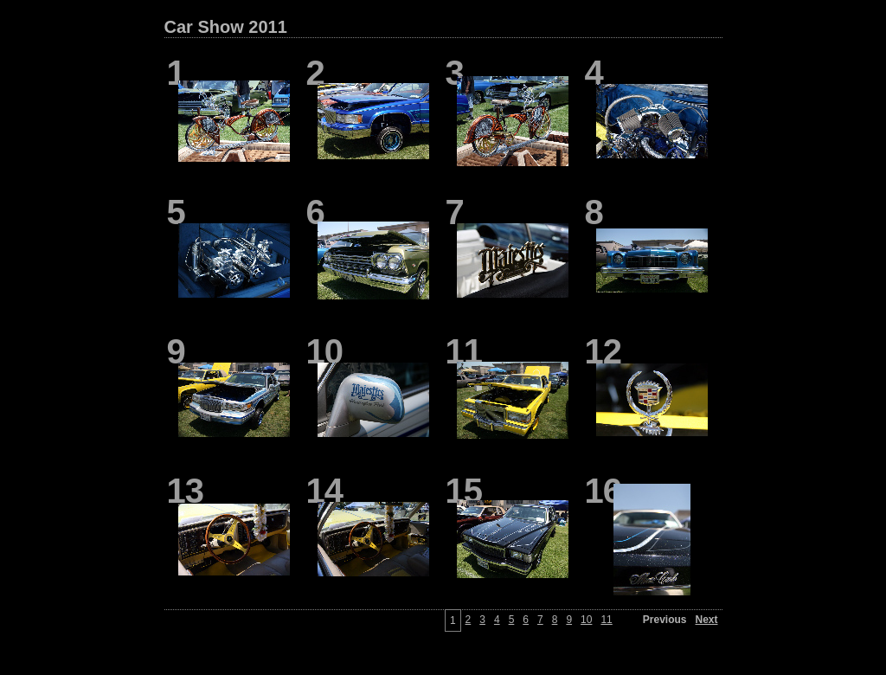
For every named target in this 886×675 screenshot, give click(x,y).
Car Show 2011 (225, 26)
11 (606, 620)
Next (706, 620)
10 (586, 620)
